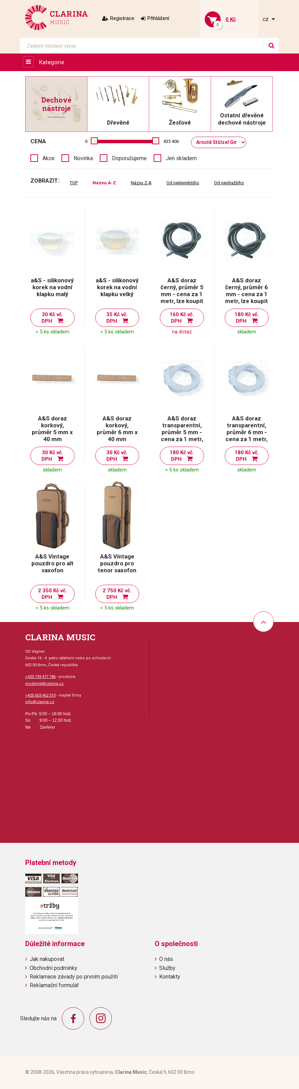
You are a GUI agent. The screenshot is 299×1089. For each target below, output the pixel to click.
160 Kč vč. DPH (182, 317)
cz (266, 19)
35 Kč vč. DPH (117, 317)
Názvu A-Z (104, 182)
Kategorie (51, 62)
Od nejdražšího (229, 182)
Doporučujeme (129, 158)
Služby (167, 968)
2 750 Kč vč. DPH (117, 593)
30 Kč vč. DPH (52, 317)
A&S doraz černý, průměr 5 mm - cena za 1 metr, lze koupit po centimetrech (182, 297)
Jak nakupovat (47, 959)
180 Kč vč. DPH (246, 317)
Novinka (83, 158)
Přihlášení (158, 18)
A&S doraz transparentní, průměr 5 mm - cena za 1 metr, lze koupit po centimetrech (182, 435)
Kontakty (169, 976)
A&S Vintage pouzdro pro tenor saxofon (117, 563)
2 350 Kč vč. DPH (52, 593)
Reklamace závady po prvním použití (74, 976)
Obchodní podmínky (53, 968)
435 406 (171, 141)
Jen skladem (181, 158)
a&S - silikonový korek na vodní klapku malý (52, 287)
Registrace (122, 18)
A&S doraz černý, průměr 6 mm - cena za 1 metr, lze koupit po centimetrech (246, 297)
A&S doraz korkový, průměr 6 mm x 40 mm (117, 429)
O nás (166, 959)
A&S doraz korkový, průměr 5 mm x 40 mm (52, 429)
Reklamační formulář (54, 985)
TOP (74, 182)
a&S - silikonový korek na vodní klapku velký (117, 287)
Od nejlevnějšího (182, 182)
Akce (48, 158)
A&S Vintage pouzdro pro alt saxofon (52, 563)
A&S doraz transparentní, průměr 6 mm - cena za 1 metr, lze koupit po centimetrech (246, 435)
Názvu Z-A (141, 182)
